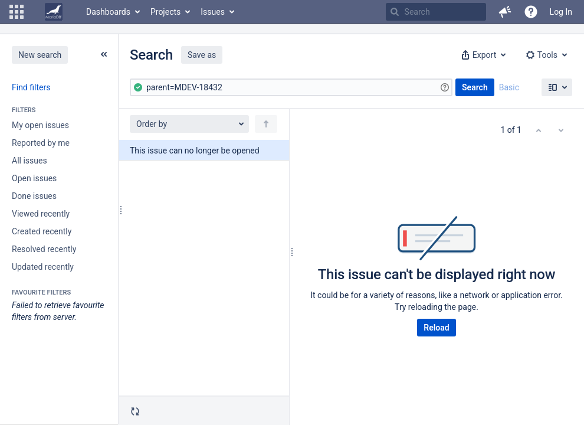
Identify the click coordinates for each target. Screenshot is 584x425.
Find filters (31, 87)
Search (475, 87)
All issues (29, 160)
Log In (561, 12)
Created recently (41, 231)
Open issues (34, 178)
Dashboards (108, 12)
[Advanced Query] (291, 87)
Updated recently (43, 267)
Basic (509, 87)
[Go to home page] (53, 12)
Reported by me (41, 143)
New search (39, 55)
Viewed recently (41, 213)
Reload (436, 327)
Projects (165, 12)
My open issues (40, 125)
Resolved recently (44, 249)
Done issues (34, 196)
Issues (213, 12)
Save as (202, 55)
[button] (16, 12)
